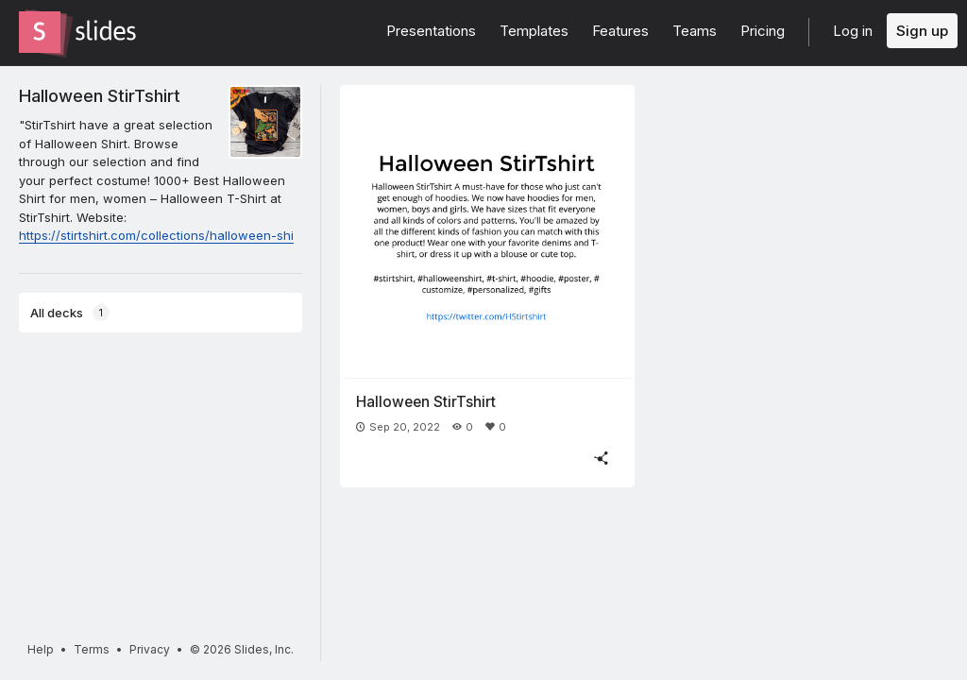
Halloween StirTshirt (99, 95)
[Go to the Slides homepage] (39, 32)
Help (40, 649)
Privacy (149, 649)
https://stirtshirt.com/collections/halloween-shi (156, 235)
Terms (92, 649)
